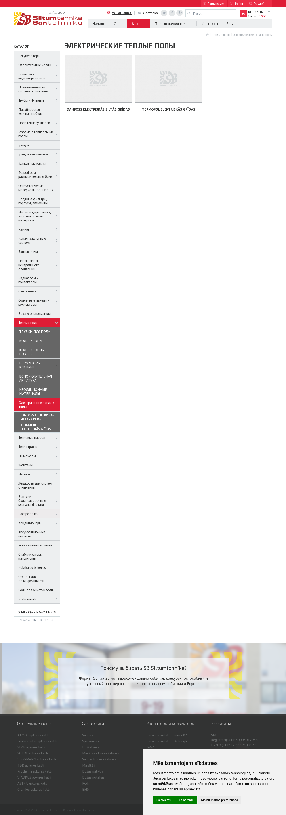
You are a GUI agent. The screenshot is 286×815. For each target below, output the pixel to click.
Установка (119, 13)
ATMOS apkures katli (32, 735)
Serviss (232, 23)
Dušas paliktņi (92, 771)
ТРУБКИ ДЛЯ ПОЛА (34, 331)
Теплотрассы (39, 446)
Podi (85, 783)
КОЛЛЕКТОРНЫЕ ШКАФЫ (32, 352)
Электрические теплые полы (252, 34)
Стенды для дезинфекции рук (31, 578)
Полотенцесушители (39, 122)
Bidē (85, 789)
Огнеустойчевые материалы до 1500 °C (36, 187)
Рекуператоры (29, 55)
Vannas (87, 735)
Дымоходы (39, 455)
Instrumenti (39, 598)
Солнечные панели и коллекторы (39, 302)
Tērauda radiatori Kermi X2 (167, 735)
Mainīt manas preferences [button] (219, 800)
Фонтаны (25, 465)
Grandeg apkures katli (33, 789)
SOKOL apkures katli (32, 753)
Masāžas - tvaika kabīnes (100, 753)
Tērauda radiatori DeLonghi (167, 741)
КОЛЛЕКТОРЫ (39, 340)
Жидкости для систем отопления (35, 485)
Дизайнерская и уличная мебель (30, 111)
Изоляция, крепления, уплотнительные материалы (39, 216)
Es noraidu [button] (186, 800)
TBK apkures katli (30, 765)
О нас (118, 23)
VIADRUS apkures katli (34, 777)
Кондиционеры (39, 522)
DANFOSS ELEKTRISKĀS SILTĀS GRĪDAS (37, 417)
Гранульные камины (39, 154)
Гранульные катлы (39, 163)
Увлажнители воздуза (35, 545)
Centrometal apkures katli (37, 741)
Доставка (148, 13)
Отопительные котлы (39, 64)
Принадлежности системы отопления (39, 89)
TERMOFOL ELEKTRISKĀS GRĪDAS (35, 427)
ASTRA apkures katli (32, 783)
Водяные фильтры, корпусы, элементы (39, 200)
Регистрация (216, 4)
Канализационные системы (39, 240)
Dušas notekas (93, 777)
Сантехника (39, 291)
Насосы (39, 474)
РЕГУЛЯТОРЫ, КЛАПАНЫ (39, 365)
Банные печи (39, 251)
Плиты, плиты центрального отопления (39, 264)
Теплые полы (221, 34)
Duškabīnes (90, 747)
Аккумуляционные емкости (31, 534)
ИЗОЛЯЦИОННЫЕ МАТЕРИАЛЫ (33, 391)
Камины (39, 229)
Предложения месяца (173, 23)
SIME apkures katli (31, 747)
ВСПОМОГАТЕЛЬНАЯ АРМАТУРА (35, 378)
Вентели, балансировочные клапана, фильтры (39, 500)
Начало (98, 23)
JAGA (150, 747)
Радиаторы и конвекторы (39, 279)
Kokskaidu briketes (32, 567)
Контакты (209, 23)
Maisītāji (88, 765)
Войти (239, 4)
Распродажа (39, 513)
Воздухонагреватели (34, 313)
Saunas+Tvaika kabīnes (99, 759)
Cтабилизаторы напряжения (30, 556)
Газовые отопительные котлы (39, 133)
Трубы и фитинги (39, 100)
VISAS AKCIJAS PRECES (34, 620)
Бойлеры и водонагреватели (39, 75)
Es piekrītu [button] (163, 800)
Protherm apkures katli (34, 771)
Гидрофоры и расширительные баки (39, 174)
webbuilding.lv (86, 810)
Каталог (139, 23)
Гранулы (24, 145)
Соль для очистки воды (36, 590)
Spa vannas (90, 741)
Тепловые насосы (39, 437)
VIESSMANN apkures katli (36, 759)
